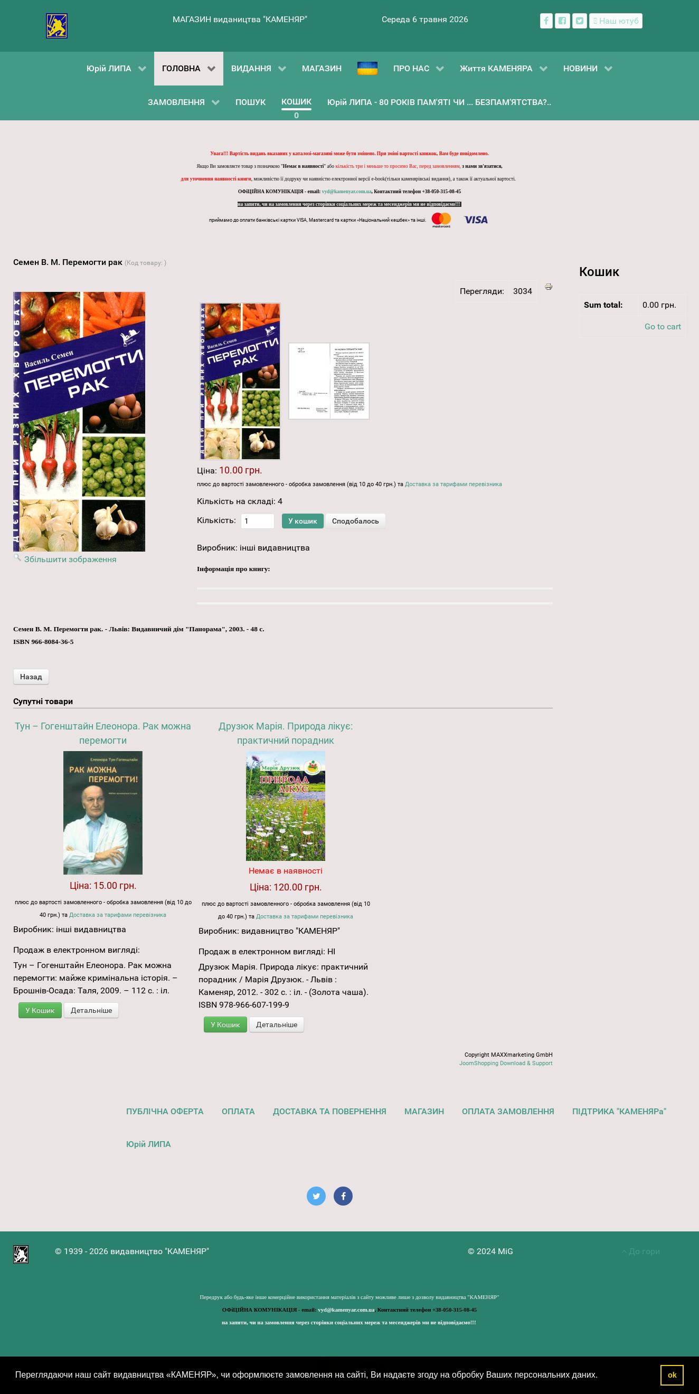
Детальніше (91, 1010)
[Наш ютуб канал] (616, 21)
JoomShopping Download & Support (506, 1063)
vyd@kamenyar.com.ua (347, 191)
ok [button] (672, 1375)
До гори (640, 1251)
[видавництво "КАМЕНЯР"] (57, 25)
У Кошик (40, 1010)
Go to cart (663, 326)
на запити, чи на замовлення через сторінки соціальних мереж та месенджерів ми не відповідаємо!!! (349, 204)
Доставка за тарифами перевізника (453, 484)
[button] (601, 1376)
